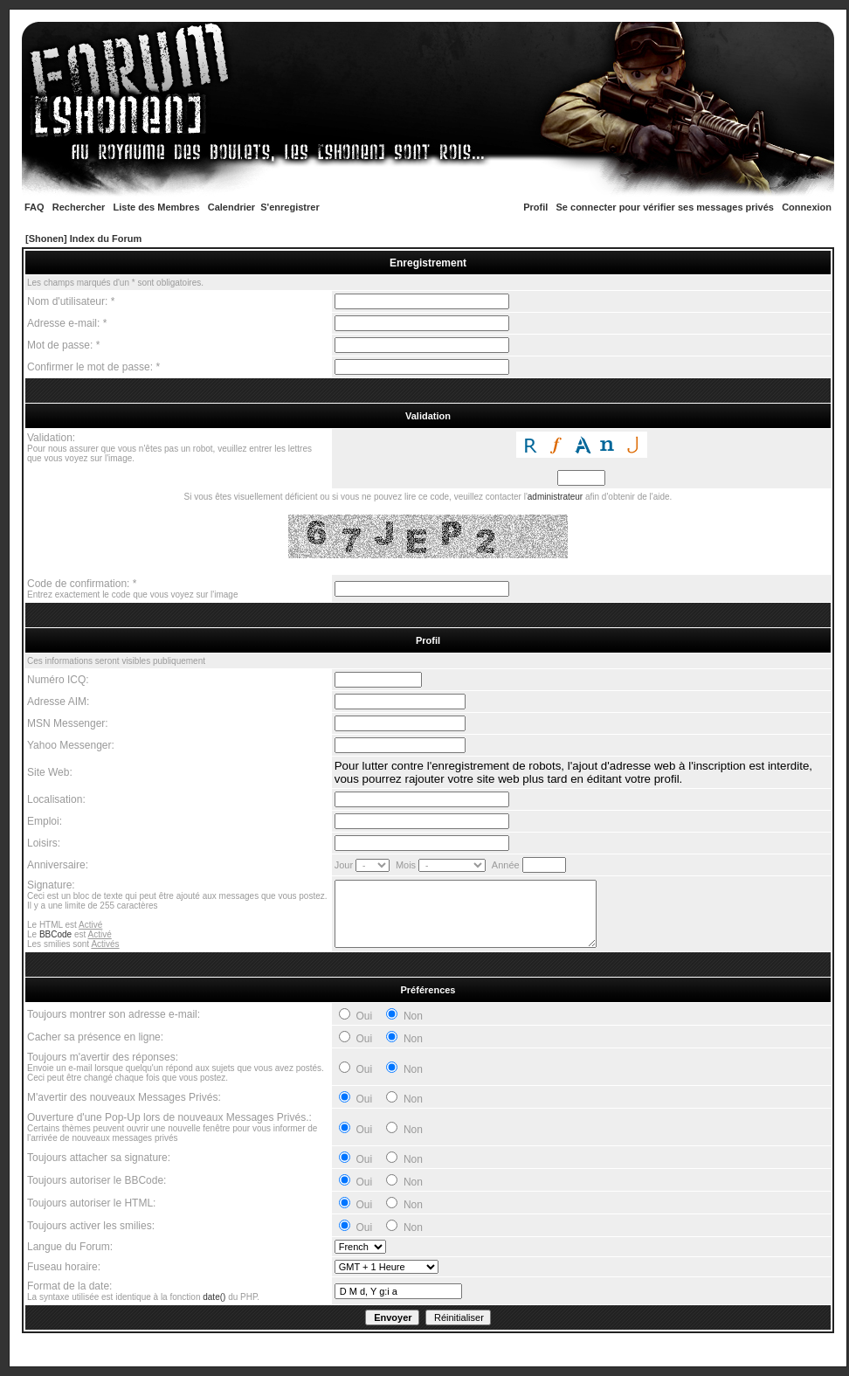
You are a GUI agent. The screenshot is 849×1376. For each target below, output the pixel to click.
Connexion (807, 207)
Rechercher (79, 207)
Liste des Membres (157, 207)
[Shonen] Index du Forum (83, 238)
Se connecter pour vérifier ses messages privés (665, 207)
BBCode (55, 934)
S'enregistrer (289, 207)
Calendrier (231, 207)
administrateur (555, 496)
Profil (535, 207)
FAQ (34, 207)
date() (214, 1297)
